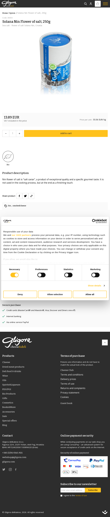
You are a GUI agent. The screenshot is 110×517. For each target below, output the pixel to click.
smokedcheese (19, 205)
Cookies (64, 397)
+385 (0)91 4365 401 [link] (12, 452)
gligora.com (8, 461)
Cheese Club (67, 370)
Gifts (4, 398)
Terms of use (67, 383)
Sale (4, 416)
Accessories (8, 411)
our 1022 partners (21, 235)
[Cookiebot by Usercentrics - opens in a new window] (94, 221)
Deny (20, 294)
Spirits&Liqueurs (11, 384)
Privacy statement (69, 392)
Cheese (6, 362)
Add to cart (66, 133)
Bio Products (9, 393)
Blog (4, 425)
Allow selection (55, 294)
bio (9, 205)
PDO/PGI (6, 389)
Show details (94, 285)
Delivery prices (68, 379)
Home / (5, 13)
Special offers (9, 420)
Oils (4, 380)
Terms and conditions (71, 374)
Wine (5, 375)
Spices (13, 13)
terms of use (81, 495)
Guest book (66, 403)
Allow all (90, 294)
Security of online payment (74, 452)
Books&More (9, 407)
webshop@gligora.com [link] (14, 457)
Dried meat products (13, 367)
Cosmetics (7, 402)
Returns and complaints (72, 388)
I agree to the (75, 495)
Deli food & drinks (11, 371)
